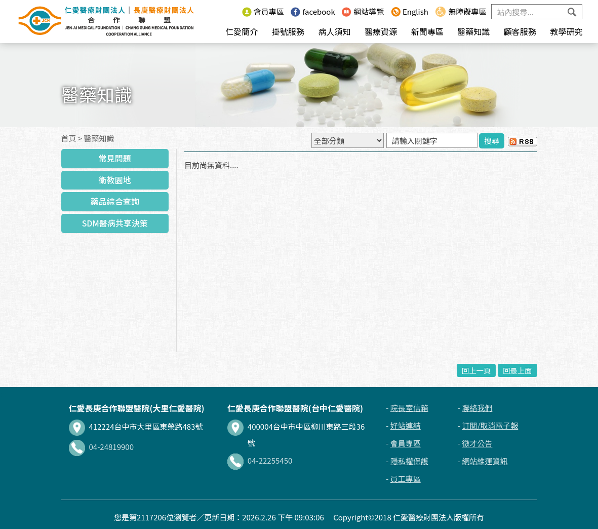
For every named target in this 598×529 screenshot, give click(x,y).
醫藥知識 (473, 31)
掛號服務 (288, 31)
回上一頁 (476, 370)
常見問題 (115, 158)
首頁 (68, 138)
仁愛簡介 (241, 31)
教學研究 (566, 31)
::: (232, 11)
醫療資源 (381, 31)
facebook (313, 11)
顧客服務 (520, 31)
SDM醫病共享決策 (115, 223)
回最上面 (517, 370)
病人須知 (334, 31)
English (409, 11)
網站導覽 (363, 11)
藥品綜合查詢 (115, 201)
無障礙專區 (460, 11)
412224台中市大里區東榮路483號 (136, 426)
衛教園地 (115, 180)
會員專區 (263, 11)
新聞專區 (427, 31)
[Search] (536, 11)
